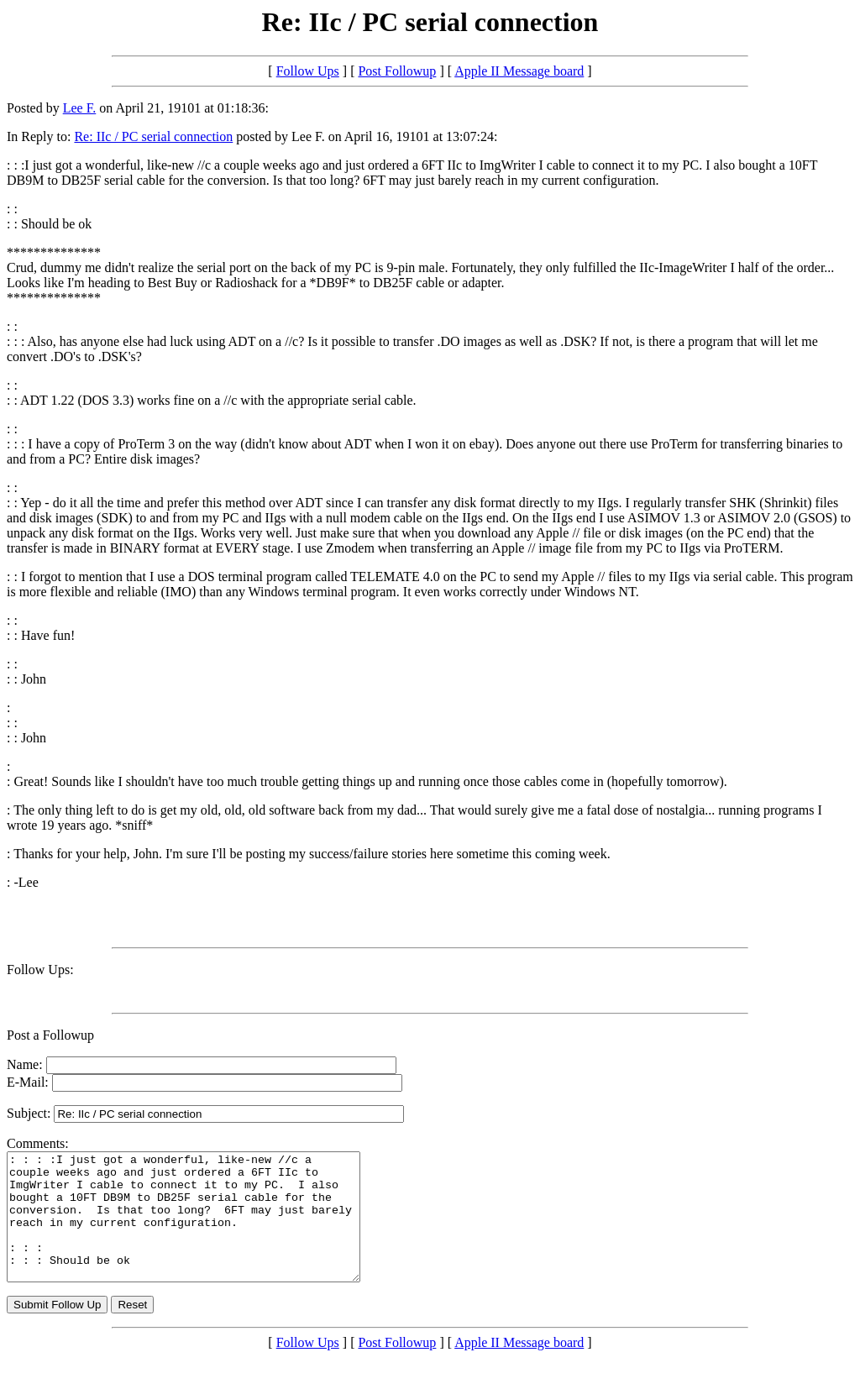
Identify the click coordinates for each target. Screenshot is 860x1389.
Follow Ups (307, 71)
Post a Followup (50, 1035)
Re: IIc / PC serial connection (153, 136)
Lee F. (80, 108)
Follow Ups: (40, 969)
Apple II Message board (519, 71)
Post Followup (397, 71)
